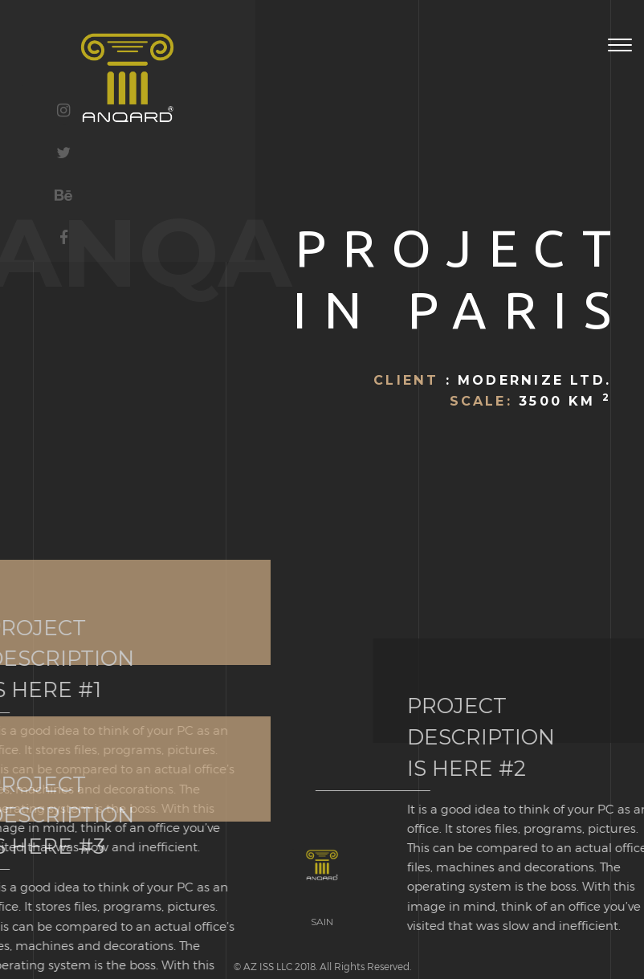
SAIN (322, 922)
